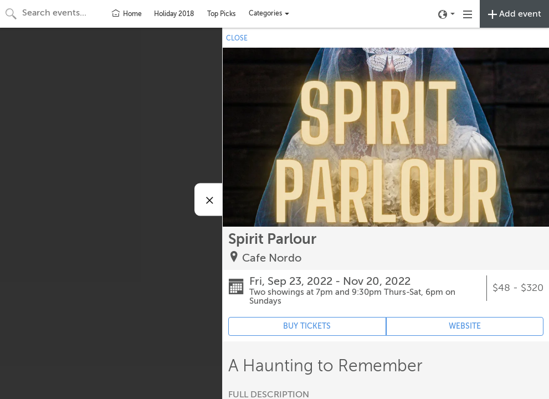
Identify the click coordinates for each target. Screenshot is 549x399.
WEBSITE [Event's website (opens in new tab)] (465, 326)
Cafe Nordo (271, 258)
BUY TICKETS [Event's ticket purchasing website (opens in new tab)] (307, 326)
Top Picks (221, 14)
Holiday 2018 (174, 14)
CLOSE (237, 38)
